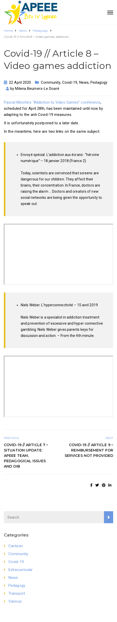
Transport (16, 593)
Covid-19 (69, 82)
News (84, 82)
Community (50, 82)
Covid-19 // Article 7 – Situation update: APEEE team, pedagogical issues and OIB (26, 456)
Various (15, 601)
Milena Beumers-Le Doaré (37, 88)
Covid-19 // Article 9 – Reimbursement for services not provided (89, 450)
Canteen (15, 546)
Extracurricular (20, 569)
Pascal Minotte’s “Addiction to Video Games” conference (52, 102)
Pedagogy (98, 82)
